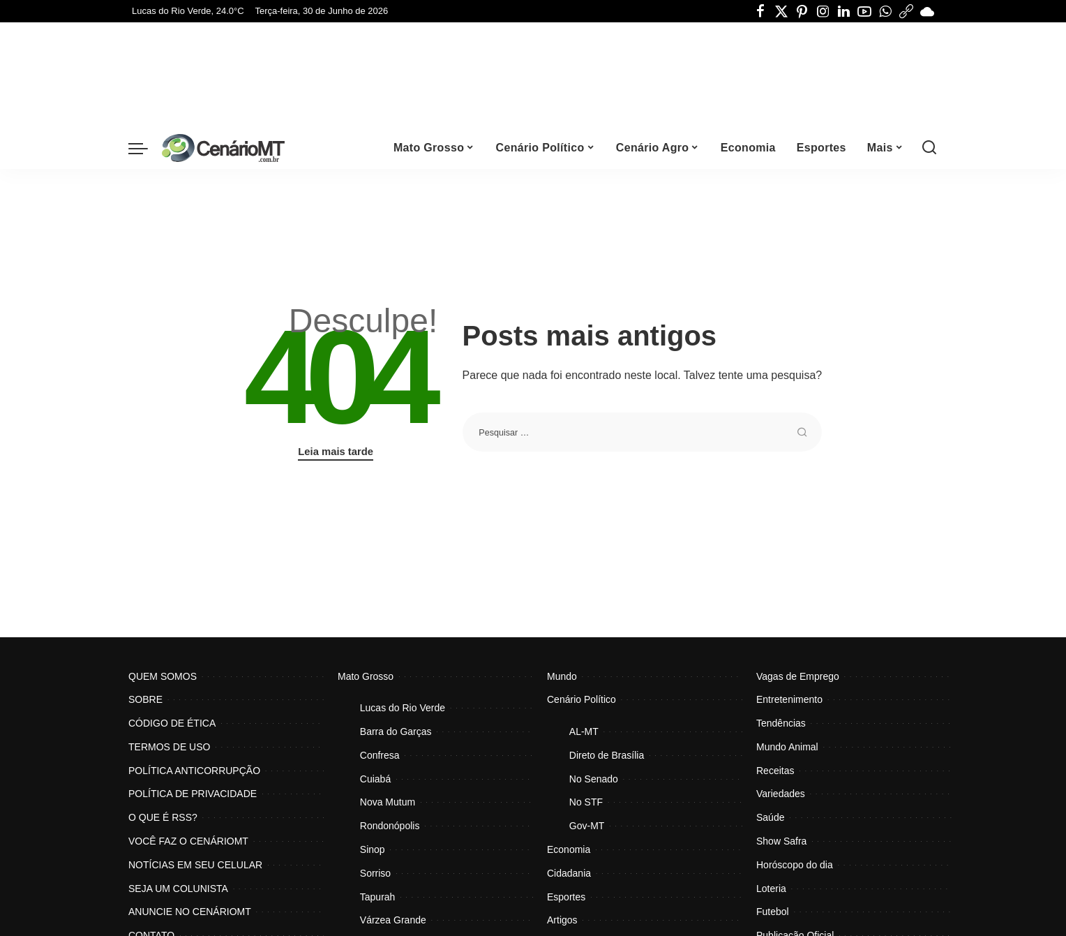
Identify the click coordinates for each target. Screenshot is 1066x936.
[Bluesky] (927, 11)
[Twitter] (781, 11)
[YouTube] (864, 11)
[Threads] (906, 11)
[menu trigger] (145, 148)
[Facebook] (760, 11)
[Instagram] (823, 11)
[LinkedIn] (844, 11)
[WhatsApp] (885, 11)
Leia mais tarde (335, 451)
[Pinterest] (802, 11)
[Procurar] (929, 148)
